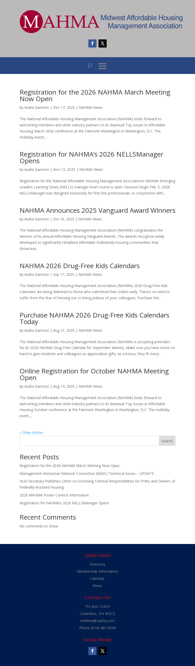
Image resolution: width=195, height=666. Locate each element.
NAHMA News (91, 107)
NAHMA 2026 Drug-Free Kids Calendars (80, 265)
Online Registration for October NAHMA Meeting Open (94, 374)
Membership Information (97, 571)
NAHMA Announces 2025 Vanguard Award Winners (97, 210)
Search (167, 440)
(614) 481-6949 (103, 627)
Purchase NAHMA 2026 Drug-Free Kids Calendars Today (94, 318)
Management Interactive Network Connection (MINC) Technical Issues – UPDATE (87, 473)
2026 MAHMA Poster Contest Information (54, 495)
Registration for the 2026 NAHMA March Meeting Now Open (95, 95)
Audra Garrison (36, 107)
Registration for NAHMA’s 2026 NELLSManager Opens (91, 157)
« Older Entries (31, 432)
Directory (97, 564)
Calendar (97, 578)
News (97, 585)
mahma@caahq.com (97, 620)
